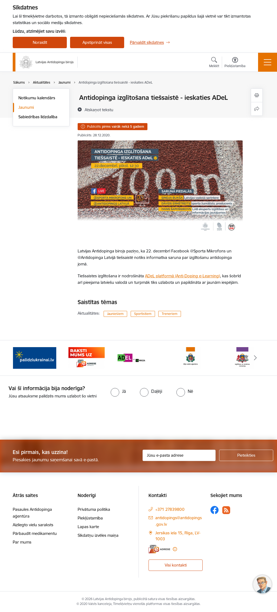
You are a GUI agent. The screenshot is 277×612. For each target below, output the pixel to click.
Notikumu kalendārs (36, 97)
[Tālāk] (255, 358)
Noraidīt (40, 42)
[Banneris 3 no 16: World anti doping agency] (138, 357)
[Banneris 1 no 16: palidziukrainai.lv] (34, 357)
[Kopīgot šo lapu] (256, 109)
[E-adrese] (159, 549)
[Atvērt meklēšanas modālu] (214, 63)
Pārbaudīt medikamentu (35, 533)
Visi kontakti (176, 565)
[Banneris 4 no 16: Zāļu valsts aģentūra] (190, 357)
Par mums (22, 542)
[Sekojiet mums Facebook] (214, 510)
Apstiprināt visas (97, 42)
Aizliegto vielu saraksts (33, 524)
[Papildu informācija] (175, 549)
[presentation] (45, 419)
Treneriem (169, 314)
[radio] (118, 391)
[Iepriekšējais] (22, 358)
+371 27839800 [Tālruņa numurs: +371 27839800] (169, 509)
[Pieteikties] (246, 455)
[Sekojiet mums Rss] (226, 510)
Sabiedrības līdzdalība (37, 116)
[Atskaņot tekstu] (99, 109)
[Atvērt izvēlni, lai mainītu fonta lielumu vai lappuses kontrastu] (235, 63)
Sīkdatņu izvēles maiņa (98, 535)
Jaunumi (26, 107)
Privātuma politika (94, 509)
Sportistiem (142, 314)
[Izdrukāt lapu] (256, 95)
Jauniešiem (115, 314)
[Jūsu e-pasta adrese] (179, 455)
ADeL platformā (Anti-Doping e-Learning (182, 275)
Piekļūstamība (90, 518)
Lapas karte (88, 526)
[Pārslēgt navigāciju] (267, 62)
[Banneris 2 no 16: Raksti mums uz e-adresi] (86, 357)
